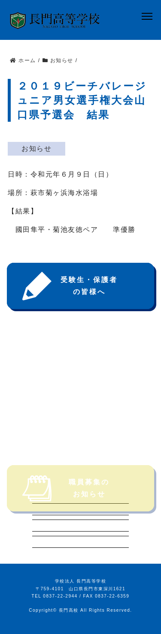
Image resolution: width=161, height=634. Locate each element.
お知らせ (36, 148)
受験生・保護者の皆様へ (70, 286)
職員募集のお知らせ (65, 500)
